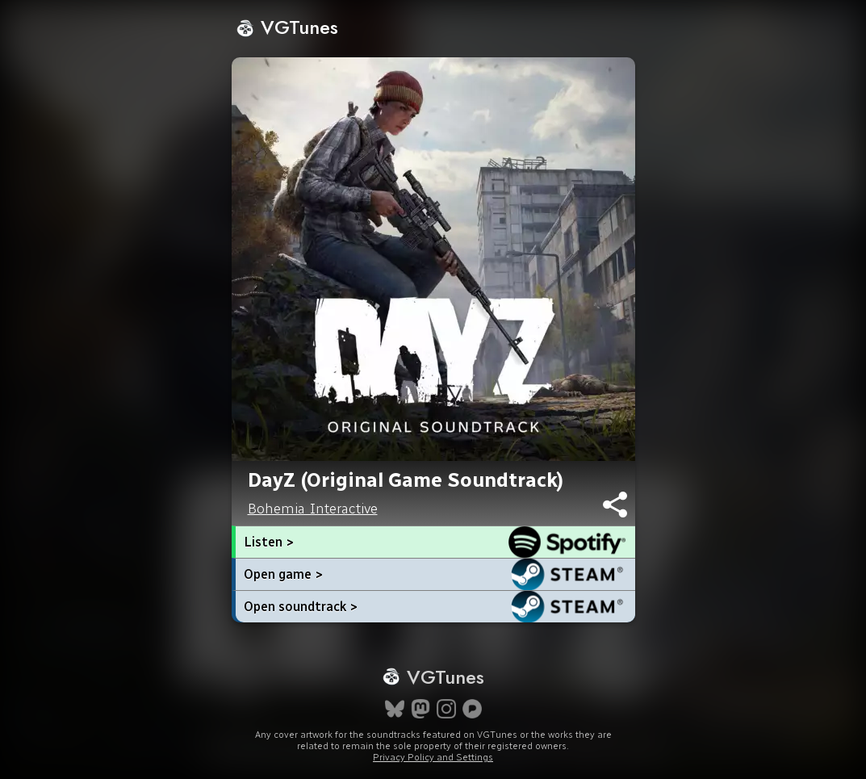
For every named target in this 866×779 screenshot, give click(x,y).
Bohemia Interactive (313, 508)
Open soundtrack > (301, 606)
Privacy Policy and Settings (433, 757)
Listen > (269, 542)
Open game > (283, 574)
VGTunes (287, 27)
